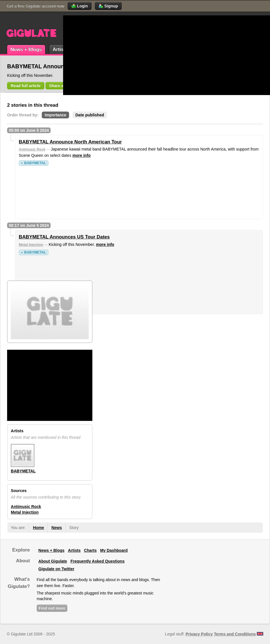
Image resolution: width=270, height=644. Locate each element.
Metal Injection (31, 245)
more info (81, 155)
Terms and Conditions (235, 634)
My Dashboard (114, 550)
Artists (60, 49)
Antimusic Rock (32, 149)
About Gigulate (52, 561)
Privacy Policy (199, 634)
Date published (89, 115)
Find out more (52, 608)
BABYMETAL (35, 163)
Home (38, 527)
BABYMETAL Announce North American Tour (70, 142)
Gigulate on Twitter (56, 569)
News (56, 527)
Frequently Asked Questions (97, 561)
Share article (61, 85)
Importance (55, 115)
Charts (90, 550)
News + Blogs (26, 49)
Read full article (26, 85)
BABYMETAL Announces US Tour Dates (64, 237)
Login (79, 6)
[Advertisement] (132, 55)
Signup (108, 6)
